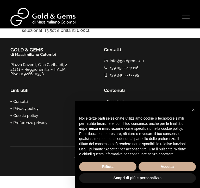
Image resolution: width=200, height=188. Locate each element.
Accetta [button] (167, 166)
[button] (193, 109)
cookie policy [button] (171, 128)
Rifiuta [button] (108, 166)
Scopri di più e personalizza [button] (137, 178)
